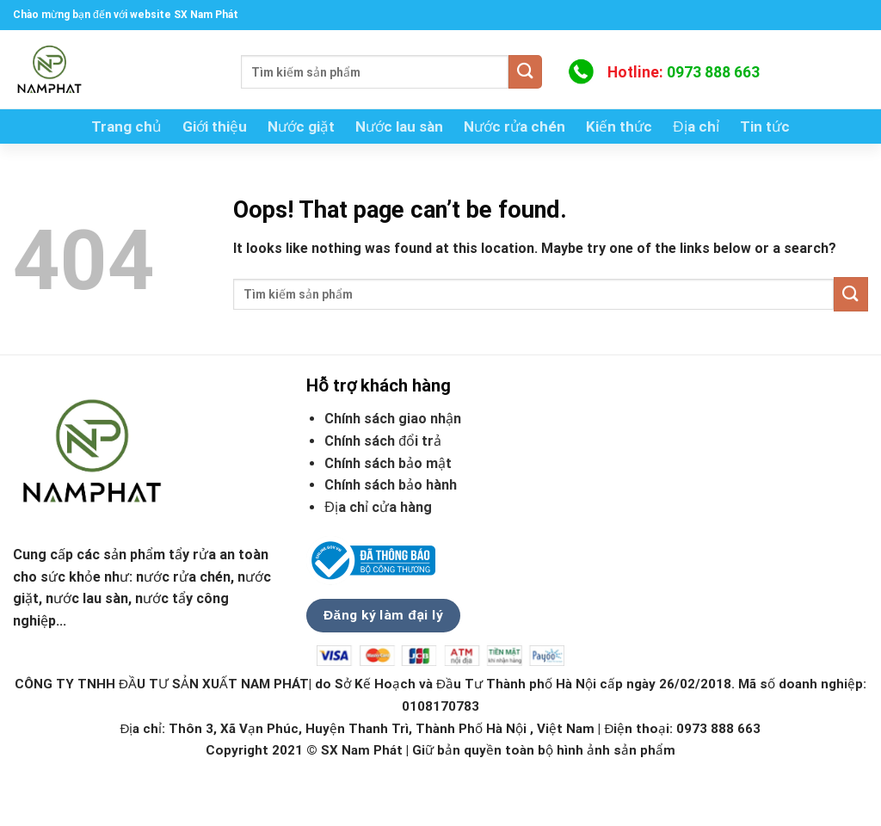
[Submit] (525, 72)
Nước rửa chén (514, 126)
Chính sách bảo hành (390, 485)
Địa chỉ (695, 126)
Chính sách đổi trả (382, 441)
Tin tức (765, 126)
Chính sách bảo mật (388, 463)
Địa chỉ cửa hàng (379, 507)
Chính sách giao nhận (392, 418)
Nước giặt (301, 126)
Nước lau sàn (399, 126)
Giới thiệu (214, 126)
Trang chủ (126, 126)
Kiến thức (619, 126)
